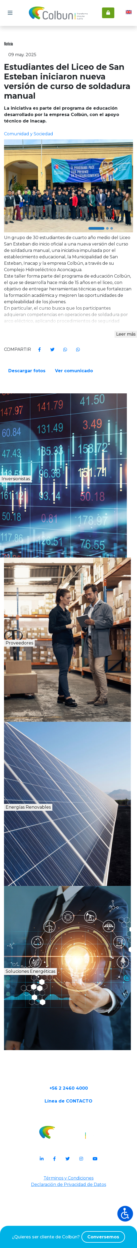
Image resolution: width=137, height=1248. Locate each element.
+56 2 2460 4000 (68, 1128)
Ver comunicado (76, 403)
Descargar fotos (27, 403)
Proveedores (39, 679)
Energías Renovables (55, 843)
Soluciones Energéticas (59, 1007)
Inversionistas (41, 515)
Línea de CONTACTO (68, 1145)
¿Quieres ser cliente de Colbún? (68, 1237)
